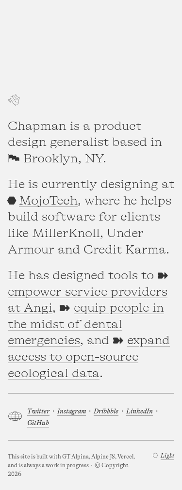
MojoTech (48, 200)
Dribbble (106, 411)
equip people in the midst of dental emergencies (86, 324)
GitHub (38, 423)
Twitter (38, 411)
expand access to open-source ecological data (89, 356)
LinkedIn (139, 411)
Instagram (71, 411)
